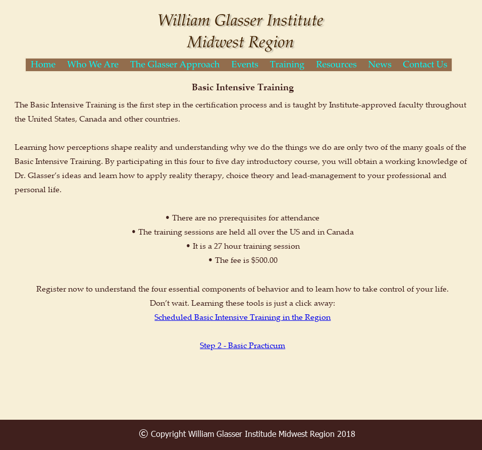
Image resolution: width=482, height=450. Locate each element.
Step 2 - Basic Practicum (242, 345)
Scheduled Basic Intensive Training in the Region (242, 316)
